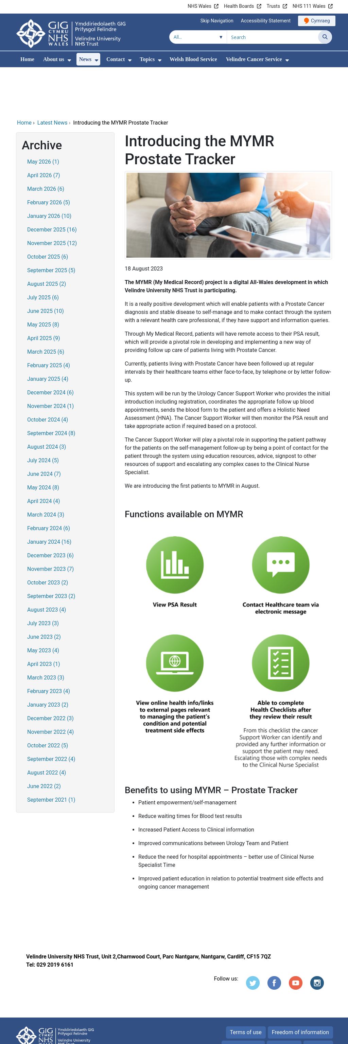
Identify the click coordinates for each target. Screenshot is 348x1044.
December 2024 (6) (50, 346)
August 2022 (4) (46, 726)
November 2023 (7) (50, 523)
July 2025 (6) (43, 251)
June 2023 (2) (44, 591)
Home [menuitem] (27, 59)
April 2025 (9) (43, 292)
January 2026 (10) (49, 170)
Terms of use (246, 986)
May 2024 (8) (43, 441)
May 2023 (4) (43, 604)
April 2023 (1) (43, 618)
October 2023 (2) (47, 536)
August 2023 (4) (46, 563)
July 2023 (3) (43, 577)
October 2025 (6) (47, 210)
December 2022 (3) (50, 672)
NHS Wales (199, 6)
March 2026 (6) (45, 142)
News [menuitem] (85, 59)
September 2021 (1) (51, 753)
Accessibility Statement (266, 20)
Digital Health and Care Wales (289, 1035)
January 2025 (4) (47, 333)
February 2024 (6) (48, 482)
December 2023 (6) (50, 509)
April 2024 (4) (43, 455)
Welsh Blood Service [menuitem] (193, 59)
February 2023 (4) (48, 645)
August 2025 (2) (46, 238)
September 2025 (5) (51, 224)
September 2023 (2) (51, 550)
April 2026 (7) (43, 129)
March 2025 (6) (45, 305)
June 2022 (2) (44, 740)
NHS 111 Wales (309, 6)
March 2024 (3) (45, 468)
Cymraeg (320, 20)
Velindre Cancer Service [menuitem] (254, 59)
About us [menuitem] (53, 59)
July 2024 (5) (43, 414)
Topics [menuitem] (147, 59)
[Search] (325, 37)
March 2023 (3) (45, 631)
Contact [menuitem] (115, 59)
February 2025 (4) (48, 319)
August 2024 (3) (46, 400)
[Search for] (272, 37)
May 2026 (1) (43, 115)
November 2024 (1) (50, 360)
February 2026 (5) (48, 156)
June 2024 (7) (44, 428)
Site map (318, 1000)
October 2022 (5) (47, 699)
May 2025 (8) (43, 278)
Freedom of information (300, 986)
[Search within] (198, 37)
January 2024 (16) (49, 495)
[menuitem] (69, 60)
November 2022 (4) (50, 686)
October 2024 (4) (47, 373)
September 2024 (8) (51, 387)
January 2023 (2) (47, 658)
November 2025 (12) (52, 197)
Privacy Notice (243, 1000)
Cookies (280, 1000)
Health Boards (239, 6)
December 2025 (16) (52, 183)
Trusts (273, 6)
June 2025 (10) (45, 265)
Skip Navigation (217, 20)
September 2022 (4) (51, 713)
